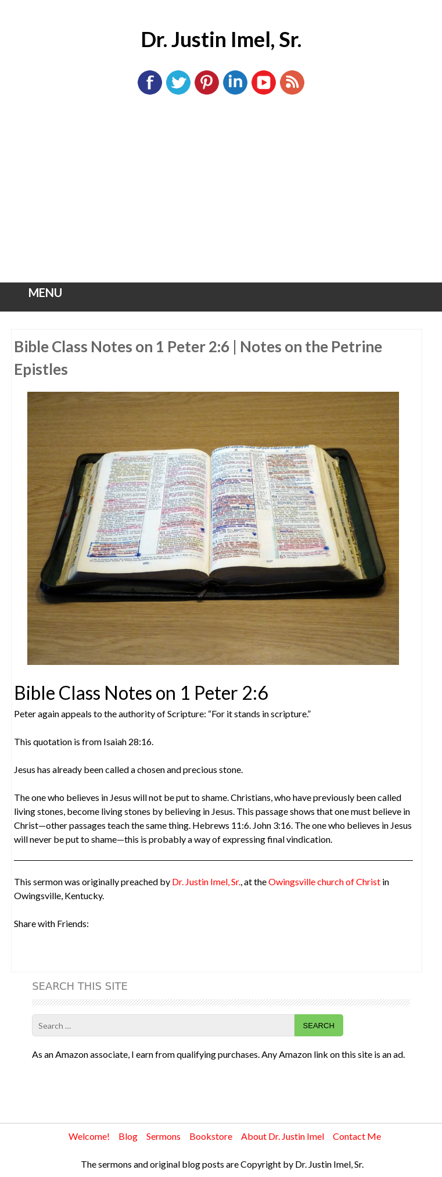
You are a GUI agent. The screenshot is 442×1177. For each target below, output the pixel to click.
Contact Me (357, 1136)
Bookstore (210, 1136)
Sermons (163, 1136)
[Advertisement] (221, 195)
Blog (128, 1136)
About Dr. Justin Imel (282, 1136)
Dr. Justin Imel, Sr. (221, 39)
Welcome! (89, 1136)
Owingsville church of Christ (324, 881)
